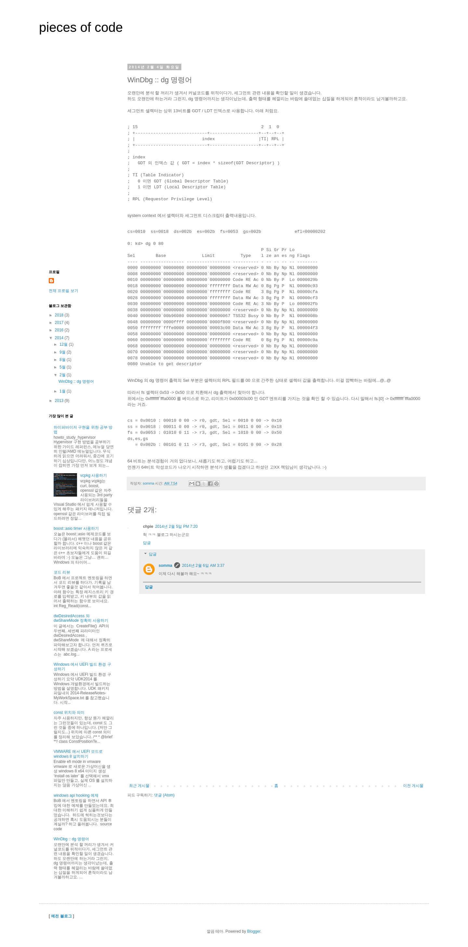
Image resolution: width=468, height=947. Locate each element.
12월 (64, 344)
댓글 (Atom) (164, 795)
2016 (60, 330)
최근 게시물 (139, 785)
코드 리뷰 (62, 572)
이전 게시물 (413, 785)
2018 (60, 315)
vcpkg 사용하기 (93, 475)
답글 (147, 542)
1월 (63, 391)
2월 (63, 375)
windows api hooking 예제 (76, 795)
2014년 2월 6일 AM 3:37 (203, 565)
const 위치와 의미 (69, 712)
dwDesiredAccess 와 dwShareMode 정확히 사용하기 (81, 618)
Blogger (253, 931)
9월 (63, 352)
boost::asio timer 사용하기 (76, 528)
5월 (63, 367)
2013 (60, 400)
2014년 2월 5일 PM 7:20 (176, 526)
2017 (60, 322)
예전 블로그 (61, 916)
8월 (63, 359)
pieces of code (81, 27)
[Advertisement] (276, 734)
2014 (60, 338)
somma (165, 565)
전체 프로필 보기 (63, 290)
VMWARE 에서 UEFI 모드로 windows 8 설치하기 (78, 753)
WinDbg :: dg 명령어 (76, 381)
